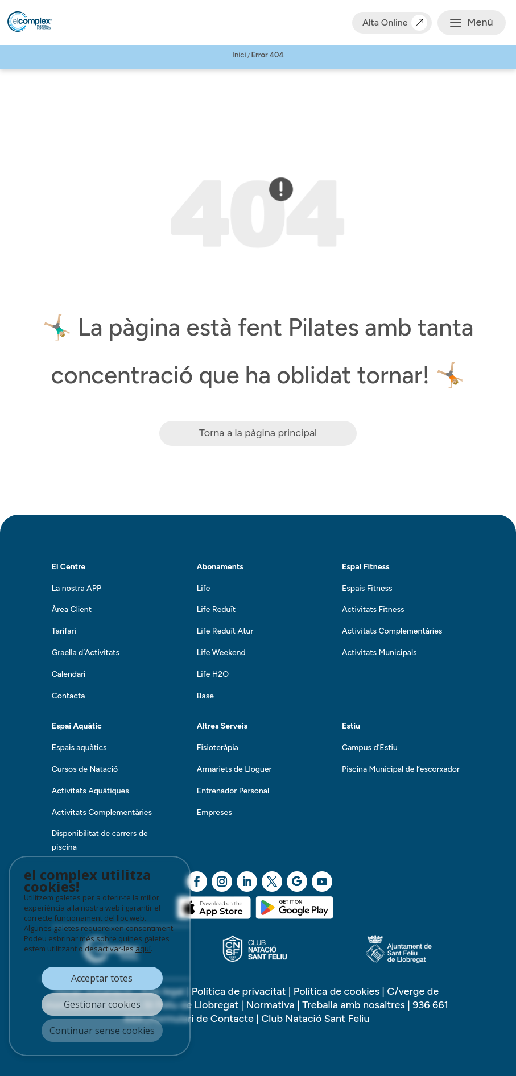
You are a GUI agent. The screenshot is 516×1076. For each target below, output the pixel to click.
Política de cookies (336, 991)
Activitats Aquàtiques (90, 791)
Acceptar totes (102, 978)
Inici (239, 55)
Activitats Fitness (373, 609)
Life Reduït (216, 609)
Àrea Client (72, 609)
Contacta (68, 696)
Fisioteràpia (217, 747)
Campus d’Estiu (370, 747)
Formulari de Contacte (202, 1018)
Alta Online (392, 23)
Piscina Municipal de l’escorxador (401, 769)
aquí (143, 948)
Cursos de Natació (85, 769)
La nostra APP (76, 588)
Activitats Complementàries (392, 631)
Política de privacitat (239, 991)
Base (205, 696)
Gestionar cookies (102, 1004)
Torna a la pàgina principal (258, 433)
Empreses (214, 812)
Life (203, 588)
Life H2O (213, 674)
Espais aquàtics (79, 747)
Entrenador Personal (233, 791)
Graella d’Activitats (85, 652)
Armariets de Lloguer (234, 769)
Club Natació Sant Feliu (315, 1018)
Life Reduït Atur (225, 631)
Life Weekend (221, 652)
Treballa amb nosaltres (354, 1005)
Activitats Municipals (379, 652)
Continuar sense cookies (102, 1030)
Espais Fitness (367, 588)
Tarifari (64, 631)
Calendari (69, 674)
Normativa (270, 1005)
